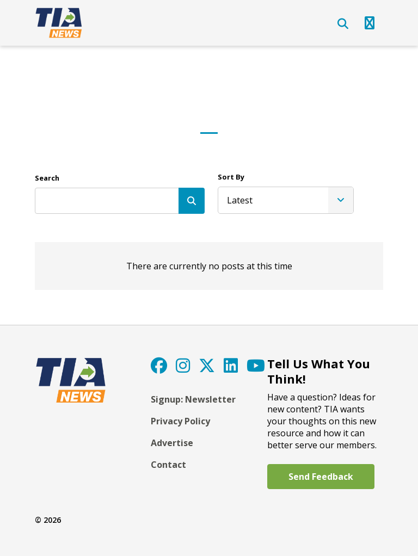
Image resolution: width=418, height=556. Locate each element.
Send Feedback (320, 477)
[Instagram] (183, 365)
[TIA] (59, 23)
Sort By (231, 177)
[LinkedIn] (231, 365)
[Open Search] (343, 24)
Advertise (172, 443)
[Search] (192, 201)
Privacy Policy (180, 421)
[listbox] (286, 200)
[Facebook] (159, 365)
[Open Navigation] (369, 22)
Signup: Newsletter (193, 399)
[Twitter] (207, 365)
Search (47, 178)
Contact (168, 465)
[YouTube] (256, 365)
